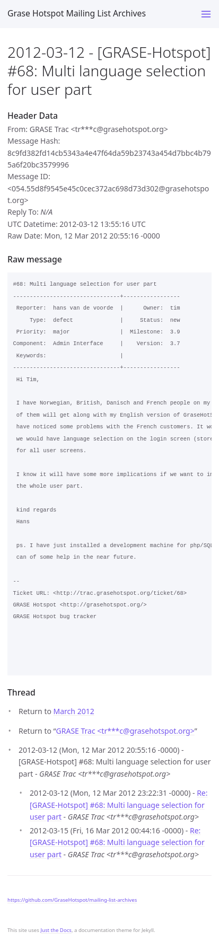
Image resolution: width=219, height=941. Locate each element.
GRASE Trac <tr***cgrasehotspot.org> (125, 731)
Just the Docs (56, 930)
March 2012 (74, 711)
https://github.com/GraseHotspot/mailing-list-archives (72, 899)
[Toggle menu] (206, 14)
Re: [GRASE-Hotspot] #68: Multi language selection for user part (119, 805)
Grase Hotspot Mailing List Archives (76, 13)
